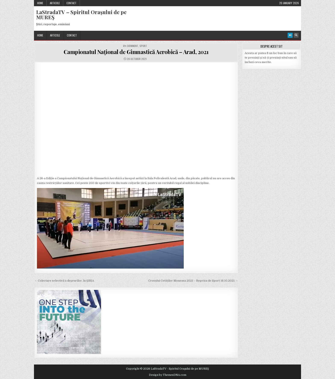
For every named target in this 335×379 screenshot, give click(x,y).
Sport (143, 46)
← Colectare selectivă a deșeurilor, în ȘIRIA (64, 280)
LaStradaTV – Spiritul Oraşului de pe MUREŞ (81, 15)
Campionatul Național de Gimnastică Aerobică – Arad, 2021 (136, 52)
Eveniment (132, 46)
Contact (71, 3)
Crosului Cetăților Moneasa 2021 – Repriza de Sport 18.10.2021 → (193, 280)
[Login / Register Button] (290, 35)
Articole (55, 3)
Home (40, 3)
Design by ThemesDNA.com (167, 374)
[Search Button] (296, 35)
